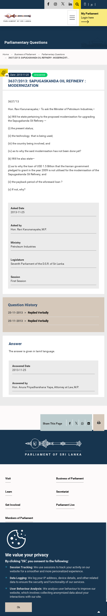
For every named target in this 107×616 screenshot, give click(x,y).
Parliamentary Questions (53, 54)
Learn (8, 491)
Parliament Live (65, 504)
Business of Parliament (70, 478)
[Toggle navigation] (72, 17)
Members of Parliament (19, 518)
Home (6, 54)
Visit (8, 478)
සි (85, 4)
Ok (18, 607)
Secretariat (62, 491)
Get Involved (12, 504)
